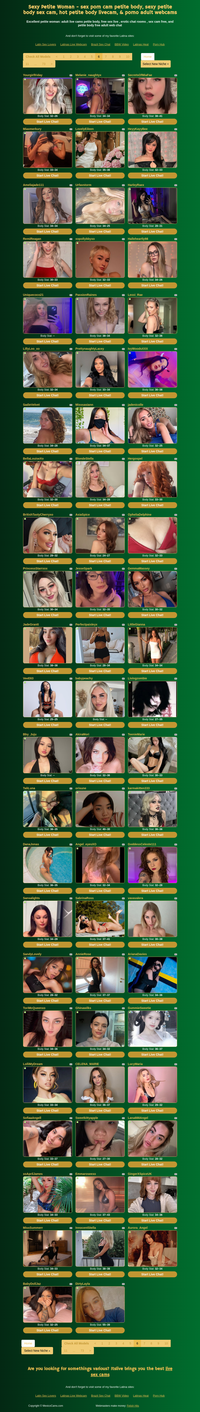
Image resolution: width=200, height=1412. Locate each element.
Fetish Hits (133, 1405)
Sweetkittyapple (87, 1118)
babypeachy (84, 678)
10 (127, 56)
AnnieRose (83, 954)
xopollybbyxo (85, 238)
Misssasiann (84, 404)
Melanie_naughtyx (88, 75)
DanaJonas (31, 844)
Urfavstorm (84, 185)
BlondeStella (85, 458)
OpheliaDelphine (139, 514)
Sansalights (31, 898)
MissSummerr (33, 1227)
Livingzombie (137, 678)
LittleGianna (136, 624)
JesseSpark (84, 568)
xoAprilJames (33, 1174)
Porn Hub (159, 44)
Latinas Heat (141, 44)
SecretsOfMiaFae (140, 75)
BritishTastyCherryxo (38, 514)
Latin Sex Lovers (45, 44)
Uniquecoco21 (33, 295)
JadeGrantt (31, 624)
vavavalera (135, 898)
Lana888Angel (138, 1118)
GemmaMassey (139, 568)
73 (44, 64)
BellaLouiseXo (33, 458)
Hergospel (135, 458)
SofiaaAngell (32, 1118)
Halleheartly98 (138, 238)
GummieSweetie (139, 1008)
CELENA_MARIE (87, 1064)
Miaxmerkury (32, 129)
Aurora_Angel (138, 1227)
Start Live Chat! (48, 121)
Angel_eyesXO (86, 844)
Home (148, 56)
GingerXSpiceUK (140, 1174)
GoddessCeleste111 (142, 844)
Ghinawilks (83, 1008)
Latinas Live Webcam (73, 44)
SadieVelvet (31, 404)
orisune (81, 788)
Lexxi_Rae (135, 295)
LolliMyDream (33, 1064)
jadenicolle (135, 404)
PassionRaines (86, 295)
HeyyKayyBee (138, 129)
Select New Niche (156, 64)
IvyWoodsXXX (138, 348)
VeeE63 (28, 678)
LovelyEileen (85, 129)
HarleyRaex (136, 185)
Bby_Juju (30, 734)
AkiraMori (82, 734)
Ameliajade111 (33, 185)
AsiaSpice (83, 514)
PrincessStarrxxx (35, 568)
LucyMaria (135, 1064)
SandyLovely (32, 954)
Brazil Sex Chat (100, 44)
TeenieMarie (136, 734)
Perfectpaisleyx (87, 624)
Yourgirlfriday (33, 75)
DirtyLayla (83, 1283)
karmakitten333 (139, 788)
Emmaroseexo (86, 1174)
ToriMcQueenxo (34, 1008)
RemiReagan (32, 238)
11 (27, 64)
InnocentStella (86, 1227)
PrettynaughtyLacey (90, 348)
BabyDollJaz (32, 1283)
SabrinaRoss (85, 898)
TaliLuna (29, 788)
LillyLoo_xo (31, 348)
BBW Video (122, 44)
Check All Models (38, 56)
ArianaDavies (137, 954)
